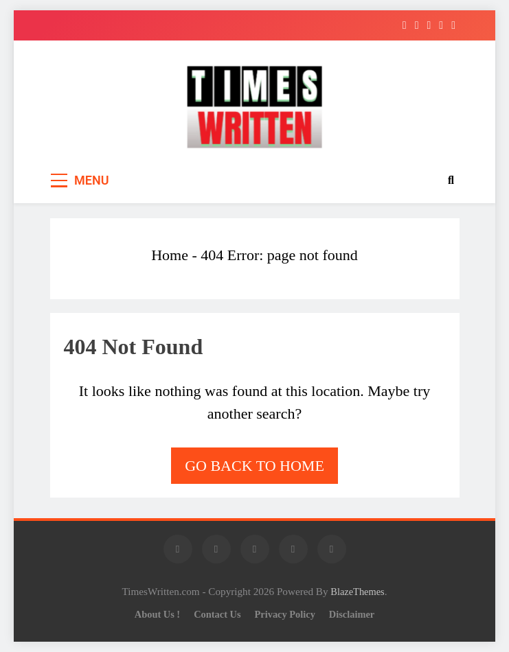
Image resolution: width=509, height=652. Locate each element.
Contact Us (217, 614)
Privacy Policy (285, 614)
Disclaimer (351, 614)
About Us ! (157, 614)
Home (169, 255)
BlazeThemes (357, 591)
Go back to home (254, 465)
